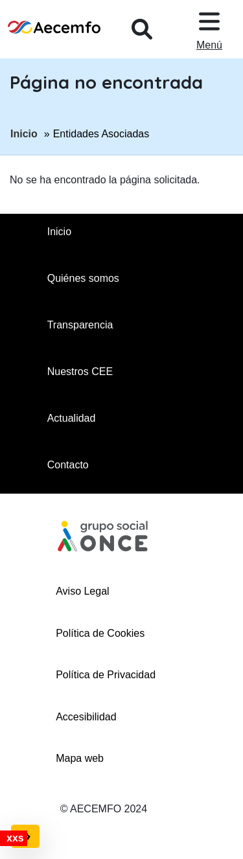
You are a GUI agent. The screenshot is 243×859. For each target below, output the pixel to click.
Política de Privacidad (106, 674)
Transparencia (80, 324)
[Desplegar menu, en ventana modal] (209, 29)
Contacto (68, 464)
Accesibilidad (86, 716)
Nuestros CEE (80, 371)
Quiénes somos (83, 278)
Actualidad (71, 418)
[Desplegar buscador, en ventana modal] (142, 29)
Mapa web (80, 758)
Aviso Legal (82, 591)
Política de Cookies (100, 633)
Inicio (24, 132)
